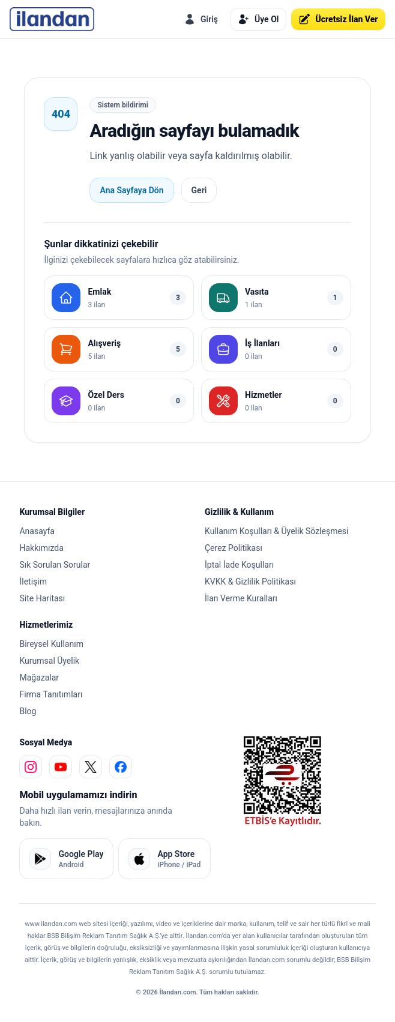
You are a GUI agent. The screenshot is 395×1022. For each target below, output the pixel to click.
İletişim (33, 581)
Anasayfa (36, 531)
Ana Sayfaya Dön (131, 190)
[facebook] (120, 767)
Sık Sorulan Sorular (54, 565)
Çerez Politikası (233, 548)
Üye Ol (258, 19)
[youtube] (60, 767)
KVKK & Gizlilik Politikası (250, 581)
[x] (90, 767)
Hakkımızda (41, 548)
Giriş (201, 19)
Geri (199, 190)
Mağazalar (39, 677)
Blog (27, 711)
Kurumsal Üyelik (49, 661)
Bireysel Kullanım (51, 644)
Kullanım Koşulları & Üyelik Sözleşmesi (276, 531)
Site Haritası (42, 598)
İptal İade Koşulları (239, 565)
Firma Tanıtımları (50, 694)
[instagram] (30, 767)
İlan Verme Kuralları (241, 598)
